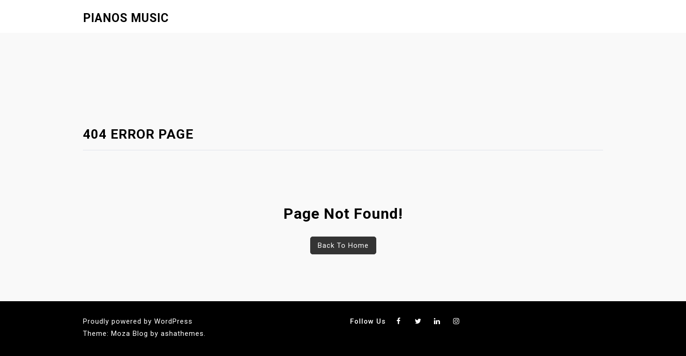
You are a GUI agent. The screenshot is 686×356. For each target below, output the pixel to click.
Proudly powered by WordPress (138, 321)
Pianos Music (126, 18)
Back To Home (343, 245)
